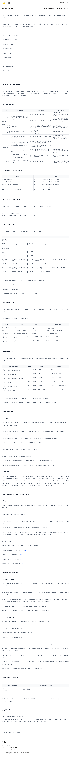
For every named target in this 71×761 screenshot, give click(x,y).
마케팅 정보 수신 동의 (24, 752)
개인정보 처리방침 (14, 752)
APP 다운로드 (63, 3)
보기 (26, 550)
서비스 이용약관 (5, 752)
